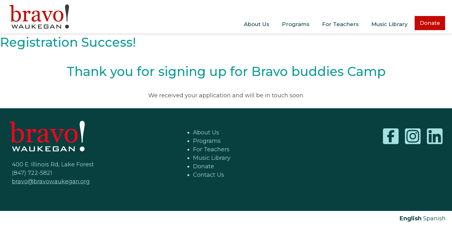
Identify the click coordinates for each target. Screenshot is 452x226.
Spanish (434, 218)
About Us (256, 24)
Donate (430, 23)
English (411, 218)
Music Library (389, 24)
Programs (295, 24)
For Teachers (340, 24)
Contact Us (208, 174)
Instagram (413, 136)
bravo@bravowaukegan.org (51, 181)
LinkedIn (435, 136)
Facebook (391, 136)
